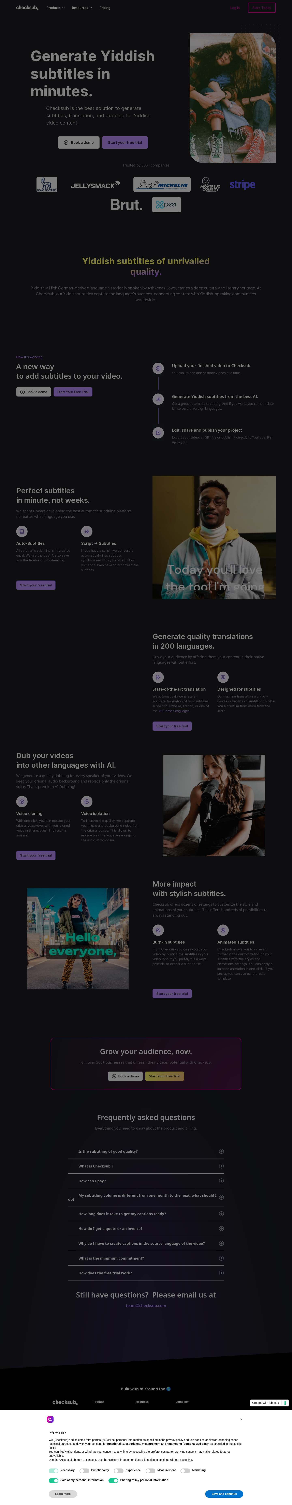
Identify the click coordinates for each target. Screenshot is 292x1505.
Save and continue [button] (224, 1493)
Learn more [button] (63, 1493)
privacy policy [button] (174, 1440)
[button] (241, 1419)
